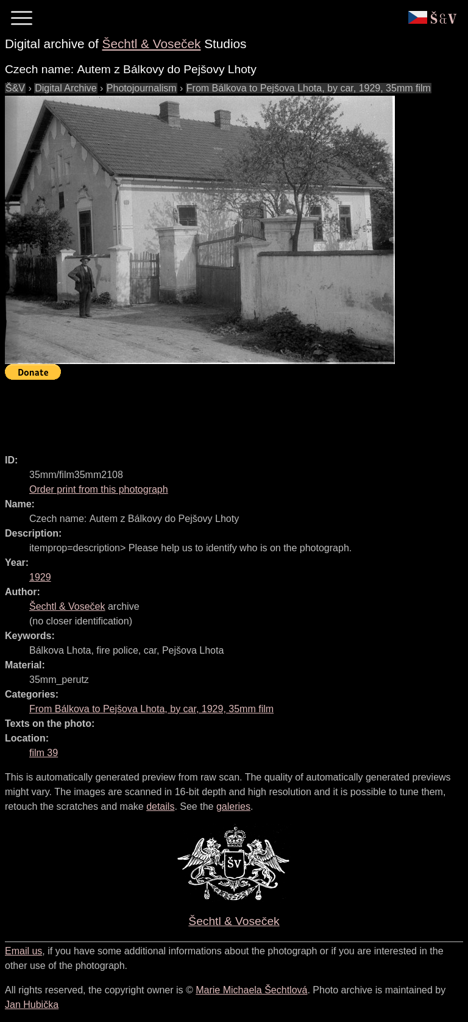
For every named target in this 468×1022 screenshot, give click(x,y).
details (160, 806)
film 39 (43, 753)
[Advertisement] (226, 411)
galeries (233, 806)
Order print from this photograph (98, 489)
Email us (23, 951)
